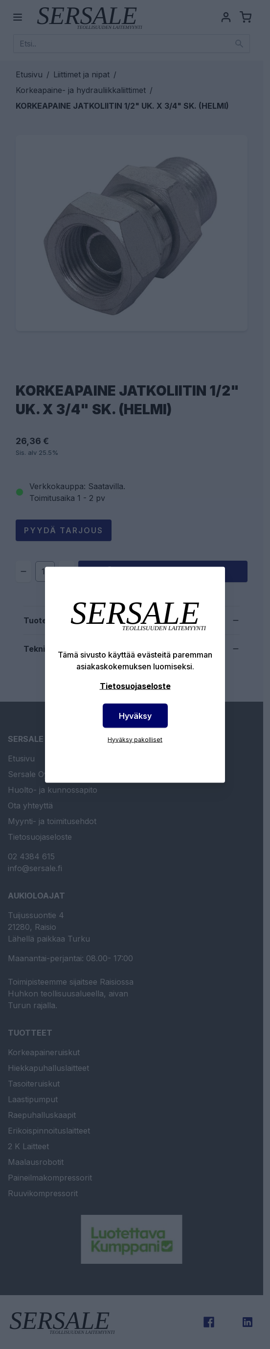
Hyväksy (135, 715)
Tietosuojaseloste (135, 685)
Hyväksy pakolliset (135, 739)
